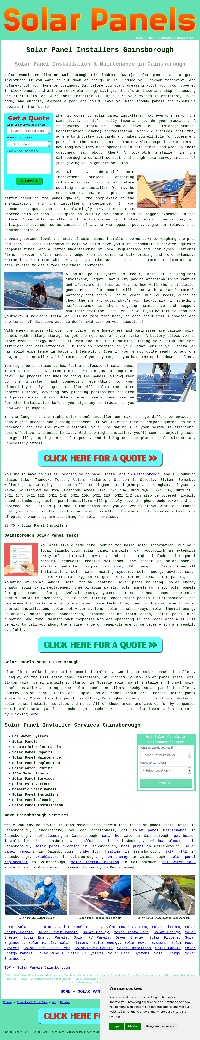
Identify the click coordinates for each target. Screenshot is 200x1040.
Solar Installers (131, 932)
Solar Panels (42, 943)
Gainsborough (147, 474)
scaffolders (90, 841)
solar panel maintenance (160, 830)
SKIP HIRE (176, 852)
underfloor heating (100, 852)
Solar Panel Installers (47, 948)
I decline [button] (133, 1026)
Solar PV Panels (92, 938)
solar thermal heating (95, 862)
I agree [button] (116, 1026)
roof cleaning (48, 836)
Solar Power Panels (58, 932)
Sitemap (7, 1002)
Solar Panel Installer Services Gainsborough (72, 725)
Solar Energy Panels (45, 938)
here (34, 714)
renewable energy (85, 867)
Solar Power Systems (126, 927)
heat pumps (132, 846)
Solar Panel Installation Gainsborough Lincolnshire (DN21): (69, 75)
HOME (139, 38)
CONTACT (166, 38)
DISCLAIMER (185, 38)
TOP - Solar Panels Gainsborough (37, 968)
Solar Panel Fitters (80, 927)
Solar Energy (96, 932)
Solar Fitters (166, 927)
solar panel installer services (36, 704)
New (54, 1002)
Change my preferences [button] (159, 1026)
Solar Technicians (36, 927)
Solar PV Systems (85, 953)
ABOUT (152, 38)
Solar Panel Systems (128, 953)
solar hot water (118, 836)
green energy (114, 857)
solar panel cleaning (57, 846)
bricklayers (47, 857)
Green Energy (129, 938)
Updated (65, 1002)
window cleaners (168, 841)
